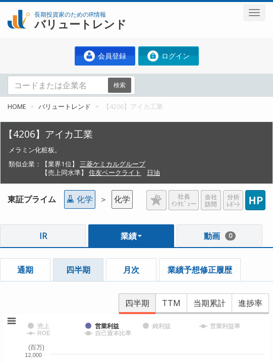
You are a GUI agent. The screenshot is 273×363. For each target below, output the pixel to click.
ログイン (168, 56)
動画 (220, 235)
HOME (17, 106)
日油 (153, 172)
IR (43, 235)
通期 (25, 269)
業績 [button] (131, 235)
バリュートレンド (64, 106)
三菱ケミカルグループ (112, 163)
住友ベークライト (115, 172)
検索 (120, 85)
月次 (131, 269)
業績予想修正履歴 (200, 269)
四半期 (78, 269)
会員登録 (105, 56)
